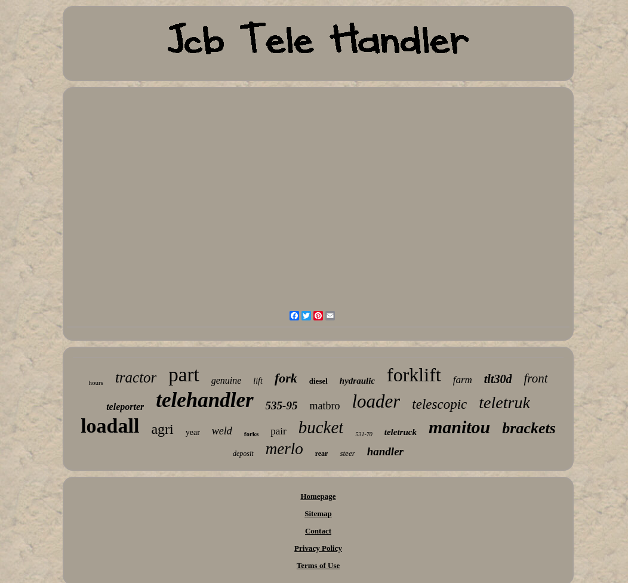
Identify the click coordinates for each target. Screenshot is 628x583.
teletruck (400, 432)
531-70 (363, 434)
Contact (318, 530)
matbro (324, 406)
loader (376, 401)
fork (286, 378)
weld (222, 431)
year (193, 432)
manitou (459, 427)
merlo (284, 449)
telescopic (439, 404)
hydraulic (357, 380)
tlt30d (498, 378)
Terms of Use (318, 565)
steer (347, 453)
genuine (226, 380)
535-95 (282, 405)
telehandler (204, 400)
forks (251, 433)
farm (462, 379)
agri (162, 429)
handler (385, 451)
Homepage (317, 496)
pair (278, 431)
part (183, 374)
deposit (243, 453)
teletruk (504, 402)
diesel (318, 381)
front (535, 378)
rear (321, 453)
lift (258, 381)
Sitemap (318, 513)
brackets (529, 428)
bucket (321, 427)
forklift (414, 374)
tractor (135, 377)
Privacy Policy (318, 548)
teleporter (125, 407)
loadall (110, 426)
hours (95, 382)
